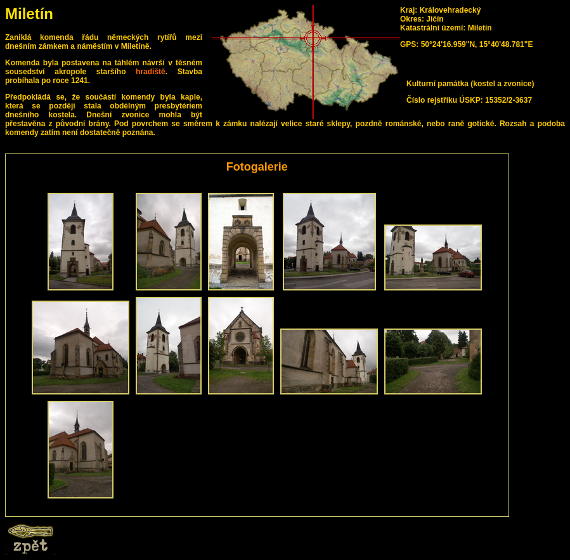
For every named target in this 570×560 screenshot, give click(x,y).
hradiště (150, 71)
